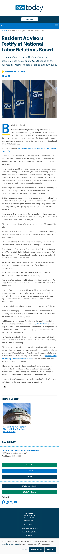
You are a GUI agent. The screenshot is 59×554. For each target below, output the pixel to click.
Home (4, 30)
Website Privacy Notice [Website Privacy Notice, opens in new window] (29, 532)
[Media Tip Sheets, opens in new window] (29, 492)
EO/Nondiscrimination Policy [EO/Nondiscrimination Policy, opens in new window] (29, 528)
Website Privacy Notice (10, 544)
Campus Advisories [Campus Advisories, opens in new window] (29, 525)
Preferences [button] (23, 549)
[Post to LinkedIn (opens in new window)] (9, 76)
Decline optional (36, 549)
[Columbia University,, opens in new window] (43, 324)
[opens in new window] (3, 504)
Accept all (50, 549)
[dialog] (29, 546)
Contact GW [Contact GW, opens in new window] (29, 535)
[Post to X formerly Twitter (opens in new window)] (6, 76)
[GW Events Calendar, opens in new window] (29, 486)
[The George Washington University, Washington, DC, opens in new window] (29, 516)
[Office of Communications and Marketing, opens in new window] (20, 450)
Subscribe (29, 19)
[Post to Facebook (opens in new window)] (3, 76)
